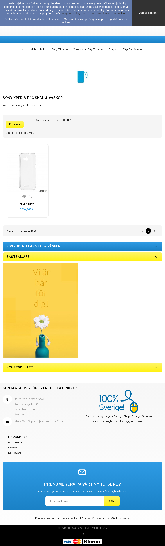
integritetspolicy (70, 13)
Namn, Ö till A (64, 120)
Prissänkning (16, 442)
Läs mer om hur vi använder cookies (104, 13)
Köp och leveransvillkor (66, 518)
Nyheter (13, 447)
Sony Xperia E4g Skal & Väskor (33, 246)
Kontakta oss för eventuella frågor (40, 388)
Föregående (142, 231)
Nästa (154, 231)
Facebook (83, 534)
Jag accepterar (148, 12)
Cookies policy (100, 518)
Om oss (86, 518)
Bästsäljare (14, 452)
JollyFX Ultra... (27, 203)
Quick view (30, 196)
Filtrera (14, 124)
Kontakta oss (42, 518)
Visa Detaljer (24, 196)
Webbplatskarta (120, 518)
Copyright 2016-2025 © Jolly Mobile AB (82, 528)
